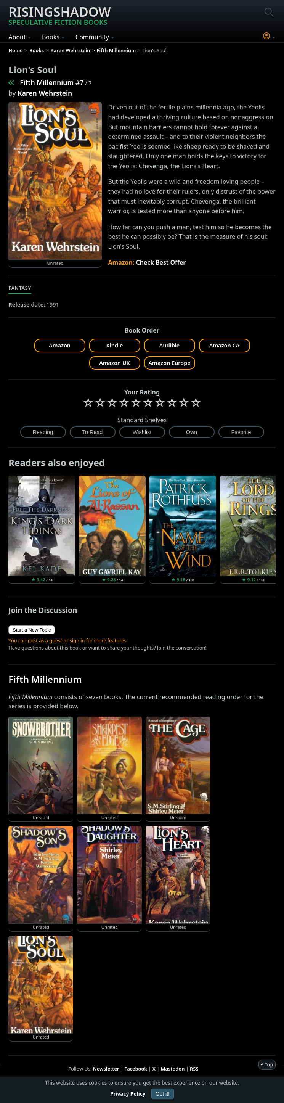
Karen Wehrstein (45, 93)
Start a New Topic (32, 630)
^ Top (267, 1064)
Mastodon (173, 1068)
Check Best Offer (161, 262)
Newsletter (106, 1068)
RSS (194, 1068)
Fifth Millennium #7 (51, 82)
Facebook (135, 1068)
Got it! (163, 1094)
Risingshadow (59, 15)
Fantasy (19, 288)
